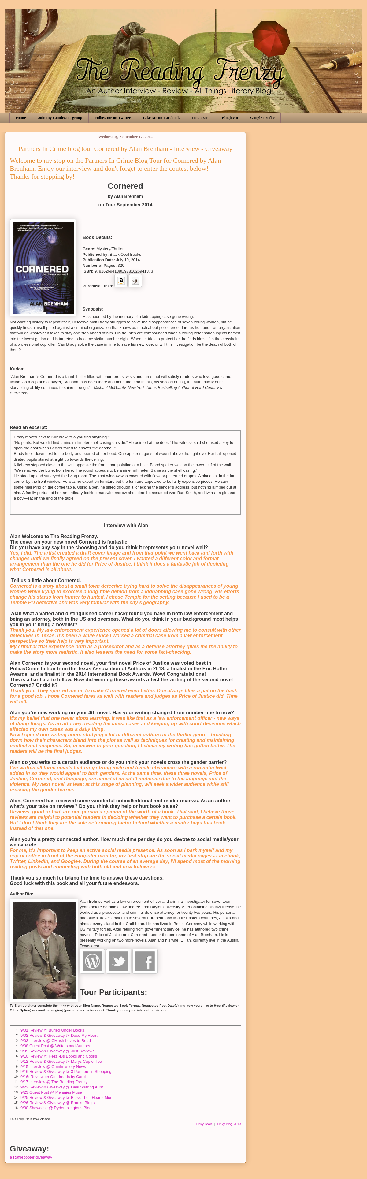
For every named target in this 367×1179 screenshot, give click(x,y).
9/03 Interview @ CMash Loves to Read (55, 1040)
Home (21, 117)
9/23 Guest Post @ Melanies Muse (51, 1092)
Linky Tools (204, 1124)
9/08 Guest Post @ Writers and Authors (55, 1045)
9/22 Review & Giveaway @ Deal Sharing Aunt (61, 1087)
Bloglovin (230, 117)
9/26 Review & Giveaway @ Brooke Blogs (57, 1102)
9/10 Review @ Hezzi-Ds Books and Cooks (58, 1056)
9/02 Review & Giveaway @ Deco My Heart (59, 1035)
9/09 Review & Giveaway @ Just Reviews (57, 1051)
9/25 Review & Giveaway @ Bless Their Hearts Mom (66, 1097)
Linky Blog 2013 (229, 1124)
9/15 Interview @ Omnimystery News (53, 1066)
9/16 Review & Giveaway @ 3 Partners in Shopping (65, 1071)
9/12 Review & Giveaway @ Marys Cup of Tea (61, 1061)
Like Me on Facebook (161, 117)
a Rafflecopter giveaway (31, 1157)
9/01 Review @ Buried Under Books (52, 1030)
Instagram (201, 117)
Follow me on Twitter (113, 117)
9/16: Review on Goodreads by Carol (53, 1076)
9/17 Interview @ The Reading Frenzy (53, 1082)
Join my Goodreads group (60, 117)
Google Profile (262, 117)
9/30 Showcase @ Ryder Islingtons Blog (55, 1108)
